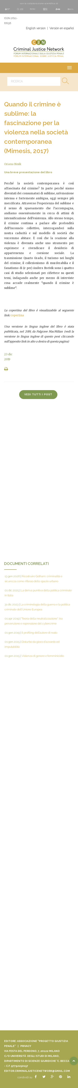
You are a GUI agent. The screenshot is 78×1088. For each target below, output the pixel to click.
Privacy (25, 1046)
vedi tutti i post (38, 394)
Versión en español (62, 28)
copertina (17, 315)
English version (36, 28)
